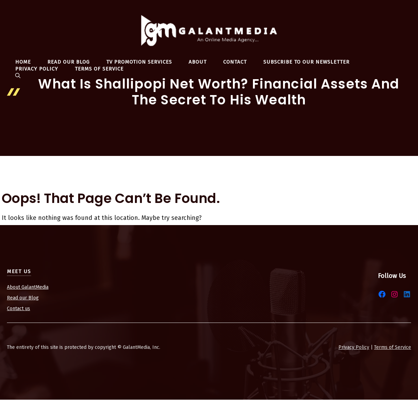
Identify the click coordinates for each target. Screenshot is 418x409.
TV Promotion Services (139, 62)
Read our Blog (23, 298)
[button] (18, 75)
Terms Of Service (99, 69)
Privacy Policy (36, 69)
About (198, 62)
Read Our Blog (68, 62)
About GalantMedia (27, 287)
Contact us (18, 309)
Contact (235, 62)
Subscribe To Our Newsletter (306, 62)
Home (23, 62)
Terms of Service (392, 347)
